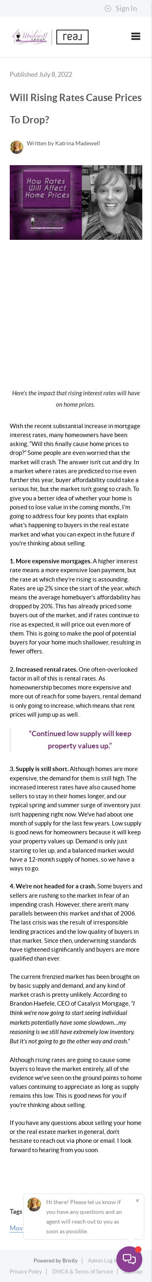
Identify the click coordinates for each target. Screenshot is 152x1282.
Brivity (70, 1261)
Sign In (120, 8)
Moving (20, 1228)
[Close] (137, 1200)
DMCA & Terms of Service (82, 1272)
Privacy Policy (26, 1272)
